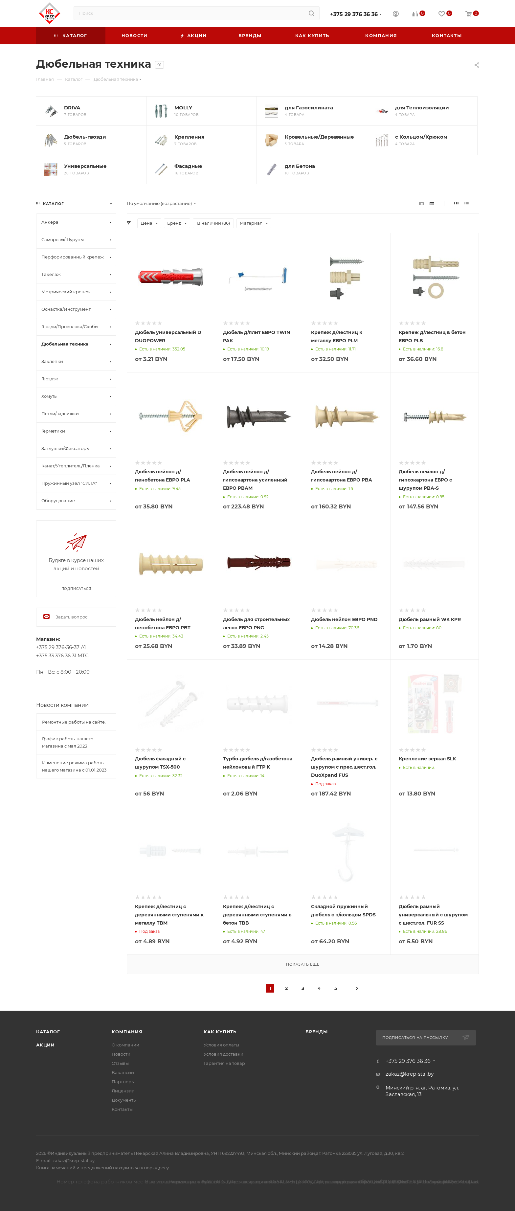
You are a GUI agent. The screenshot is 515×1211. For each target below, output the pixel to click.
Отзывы (120, 1063)
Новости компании (62, 705)
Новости (121, 1054)
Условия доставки (223, 1054)
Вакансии (123, 1072)
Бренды (316, 1031)
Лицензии (123, 1090)
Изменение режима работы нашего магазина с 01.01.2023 (74, 766)
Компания (127, 1031)
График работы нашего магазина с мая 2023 (67, 742)
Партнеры (123, 1081)
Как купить (220, 1031)
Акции (45, 1044)
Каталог (48, 1031)
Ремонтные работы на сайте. (74, 722)
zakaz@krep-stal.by (410, 1074)
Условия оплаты (221, 1044)
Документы (124, 1100)
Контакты (122, 1109)
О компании (125, 1044)
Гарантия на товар (224, 1063)
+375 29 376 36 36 (354, 14)
